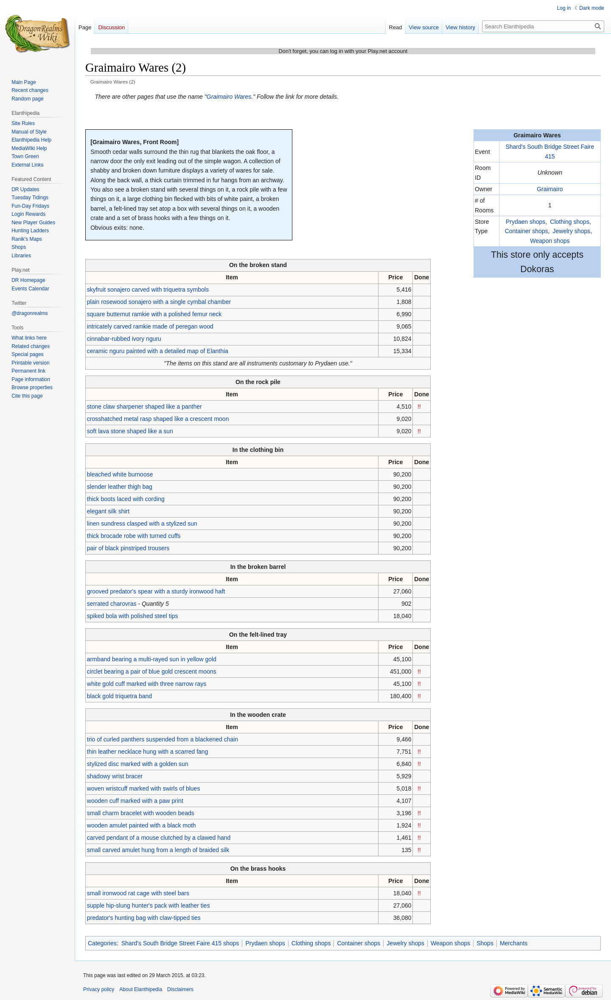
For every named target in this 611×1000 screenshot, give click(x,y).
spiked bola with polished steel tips (132, 616)
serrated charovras (112, 603)
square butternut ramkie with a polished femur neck (154, 314)
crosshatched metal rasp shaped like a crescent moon (158, 418)
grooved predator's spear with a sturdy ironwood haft (156, 591)
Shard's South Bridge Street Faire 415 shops (180, 943)
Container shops (526, 231)
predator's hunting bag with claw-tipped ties (144, 917)
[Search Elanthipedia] (543, 26)
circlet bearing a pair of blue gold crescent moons (151, 671)
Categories (102, 943)
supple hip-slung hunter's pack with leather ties (148, 905)
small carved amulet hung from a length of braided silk (158, 850)
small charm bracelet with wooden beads (140, 813)
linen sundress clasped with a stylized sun (142, 523)
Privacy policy (98, 989)
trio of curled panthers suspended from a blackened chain (162, 739)
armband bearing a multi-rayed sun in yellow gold (151, 659)
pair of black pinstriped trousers (128, 548)
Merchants (513, 943)
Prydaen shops (525, 221)
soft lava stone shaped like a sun (130, 431)
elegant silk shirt (108, 511)
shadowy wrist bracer (115, 776)
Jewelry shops (572, 231)
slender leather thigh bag (119, 486)
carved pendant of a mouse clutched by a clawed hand (159, 837)
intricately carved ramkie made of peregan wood (150, 326)
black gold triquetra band (119, 696)
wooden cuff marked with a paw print (135, 800)
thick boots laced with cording (126, 499)
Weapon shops (549, 240)
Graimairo (550, 189)
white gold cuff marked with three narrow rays (146, 683)
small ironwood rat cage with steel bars (138, 893)
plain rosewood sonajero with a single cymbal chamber (159, 301)
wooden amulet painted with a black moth (141, 825)
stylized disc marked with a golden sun (137, 763)
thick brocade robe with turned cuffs (134, 535)
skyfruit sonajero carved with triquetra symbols (148, 289)
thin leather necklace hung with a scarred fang (147, 751)
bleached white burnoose (120, 474)
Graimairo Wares (229, 96)
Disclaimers (180, 989)
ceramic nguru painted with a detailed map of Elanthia (157, 351)
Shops (484, 943)
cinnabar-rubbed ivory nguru (124, 338)
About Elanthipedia (140, 989)
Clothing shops (569, 221)
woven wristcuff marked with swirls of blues (143, 788)
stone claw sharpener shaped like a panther (144, 406)
